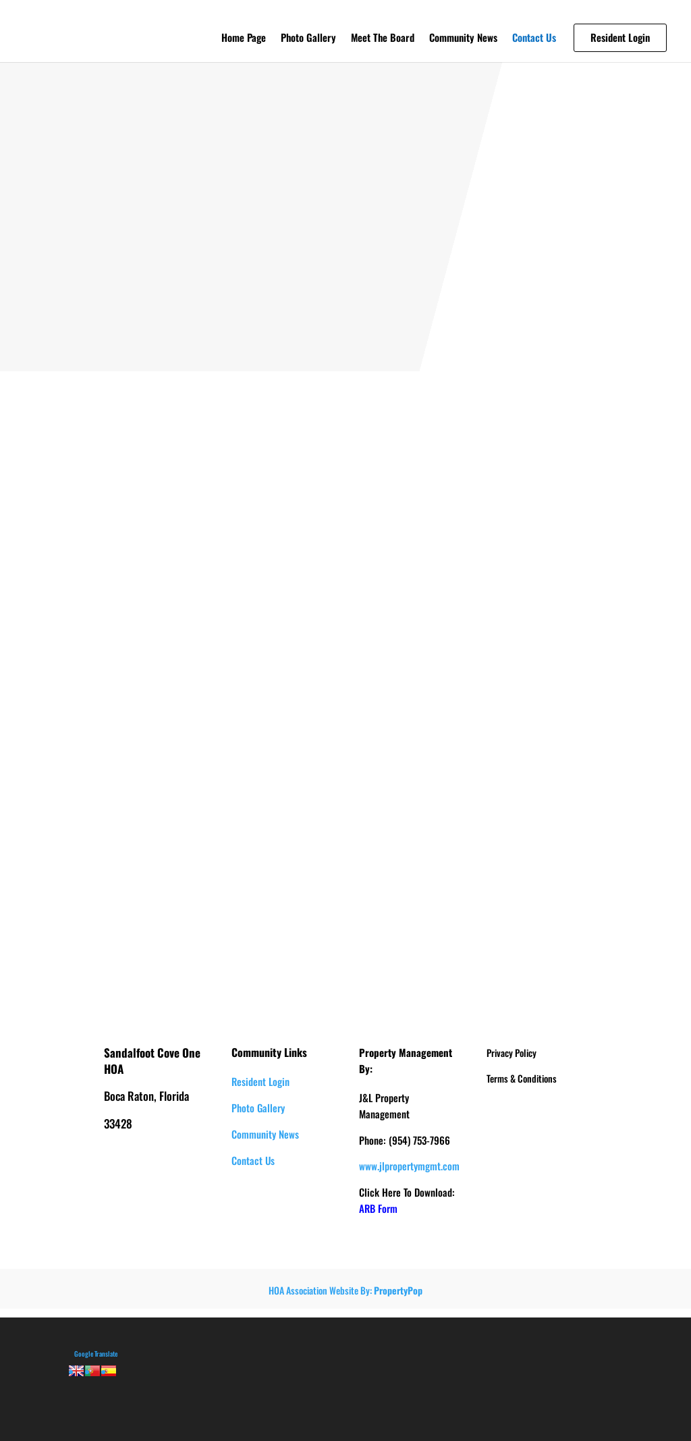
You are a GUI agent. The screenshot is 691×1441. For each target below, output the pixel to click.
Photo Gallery (308, 38)
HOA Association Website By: (345, 1290)
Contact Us (534, 38)
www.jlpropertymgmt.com (409, 1165)
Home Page (243, 38)
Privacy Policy (511, 1052)
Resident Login (260, 1081)
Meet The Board (382, 38)
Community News (463, 38)
